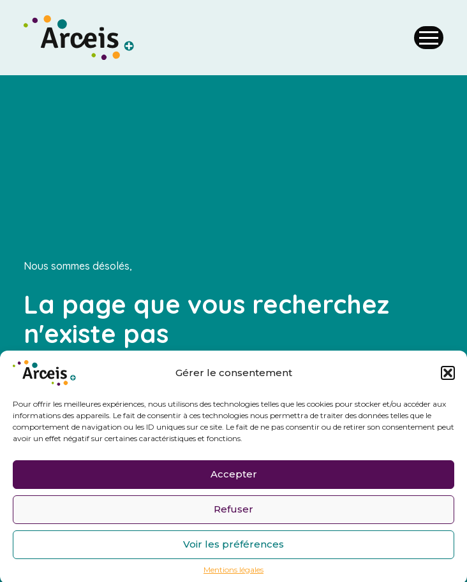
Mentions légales (233, 571)
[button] (447, 374)
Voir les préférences (233, 547)
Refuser (233, 512)
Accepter (234, 476)
